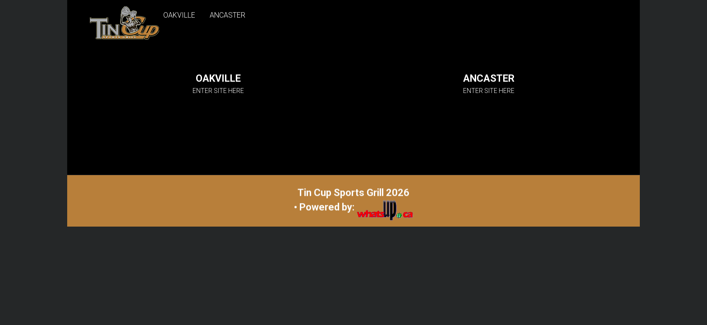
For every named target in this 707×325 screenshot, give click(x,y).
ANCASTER (227, 15)
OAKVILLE (179, 15)
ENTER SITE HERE (218, 90)
